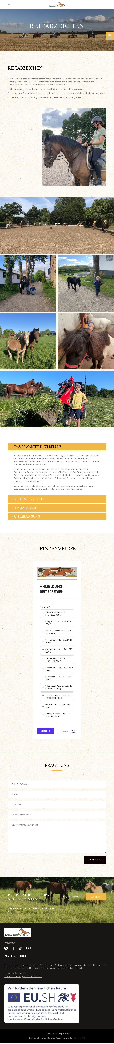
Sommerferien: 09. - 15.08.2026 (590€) (59, 678)
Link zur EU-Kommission (14, 973)
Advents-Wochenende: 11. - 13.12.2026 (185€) (57, 715)
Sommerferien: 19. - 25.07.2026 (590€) (58, 650)
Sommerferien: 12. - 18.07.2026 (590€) (58, 641)
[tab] (57, 446)
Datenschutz (51, 1034)
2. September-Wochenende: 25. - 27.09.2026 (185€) (59, 696)
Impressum (64, 1034)
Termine (45, 607)
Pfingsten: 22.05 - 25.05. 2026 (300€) (58, 622)
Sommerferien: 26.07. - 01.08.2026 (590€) (55, 659)
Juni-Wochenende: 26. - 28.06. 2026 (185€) (58, 632)
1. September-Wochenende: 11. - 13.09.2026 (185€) (59, 687)
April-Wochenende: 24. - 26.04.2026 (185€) (56, 613)
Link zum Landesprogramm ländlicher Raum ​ (23, 977)
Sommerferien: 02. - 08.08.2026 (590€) (59, 669)
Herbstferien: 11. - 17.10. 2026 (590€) (57, 705)
